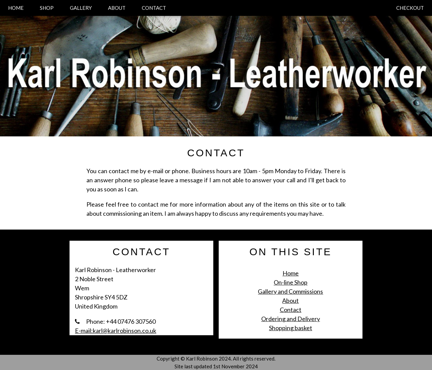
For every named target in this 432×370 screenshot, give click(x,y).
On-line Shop (290, 282)
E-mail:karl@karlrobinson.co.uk (115, 330)
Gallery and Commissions (290, 291)
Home (290, 273)
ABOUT (117, 8)
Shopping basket (290, 328)
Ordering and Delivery (290, 318)
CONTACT (154, 8)
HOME (16, 8)
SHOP (47, 8)
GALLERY (81, 8)
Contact (290, 309)
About (290, 300)
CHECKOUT (410, 8)
